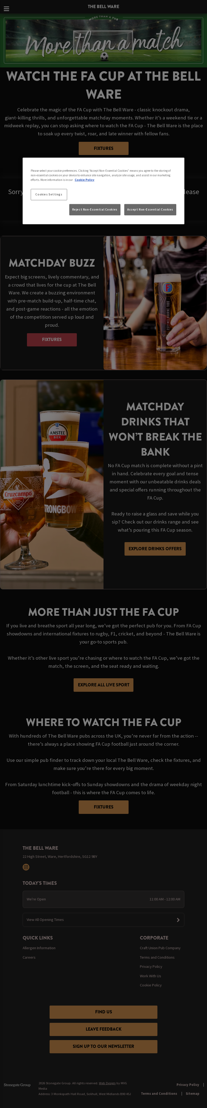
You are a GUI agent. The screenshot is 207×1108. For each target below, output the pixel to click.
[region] (103, 190)
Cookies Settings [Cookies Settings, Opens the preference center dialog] (48, 194)
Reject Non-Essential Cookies (95, 209)
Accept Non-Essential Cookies (150, 209)
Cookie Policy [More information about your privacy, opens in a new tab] (84, 179)
